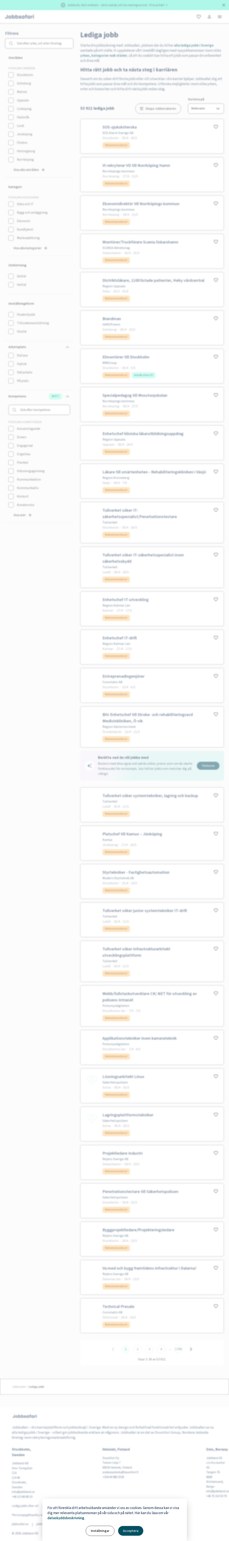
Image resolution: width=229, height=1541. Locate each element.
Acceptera (130, 1531)
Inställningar (100, 1531)
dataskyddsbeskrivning (65, 1518)
